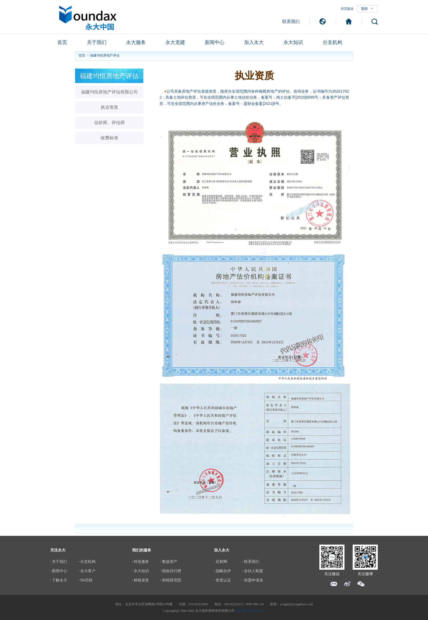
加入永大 (254, 42)
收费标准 (109, 138)
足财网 (221, 561)
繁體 (364, 9)
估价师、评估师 (109, 122)
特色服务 (141, 561)
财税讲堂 (141, 580)
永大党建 (175, 42)
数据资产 (169, 561)
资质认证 (223, 580)
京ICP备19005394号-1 (250, 611)
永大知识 (293, 42)
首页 (62, 42)
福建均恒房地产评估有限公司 (109, 92)
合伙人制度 (253, 571)
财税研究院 (171, 580)
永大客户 (88, 571)
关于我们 (96, 42)
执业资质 (109, 107)
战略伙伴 (223, 571)
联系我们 (291, 21)
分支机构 (332, 42)
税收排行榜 (171, 571)
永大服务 (136, 42)
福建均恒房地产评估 (105, 55)
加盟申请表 (253, 580)
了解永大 (59, 580)
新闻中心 (214, 42)
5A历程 (86, 580)
